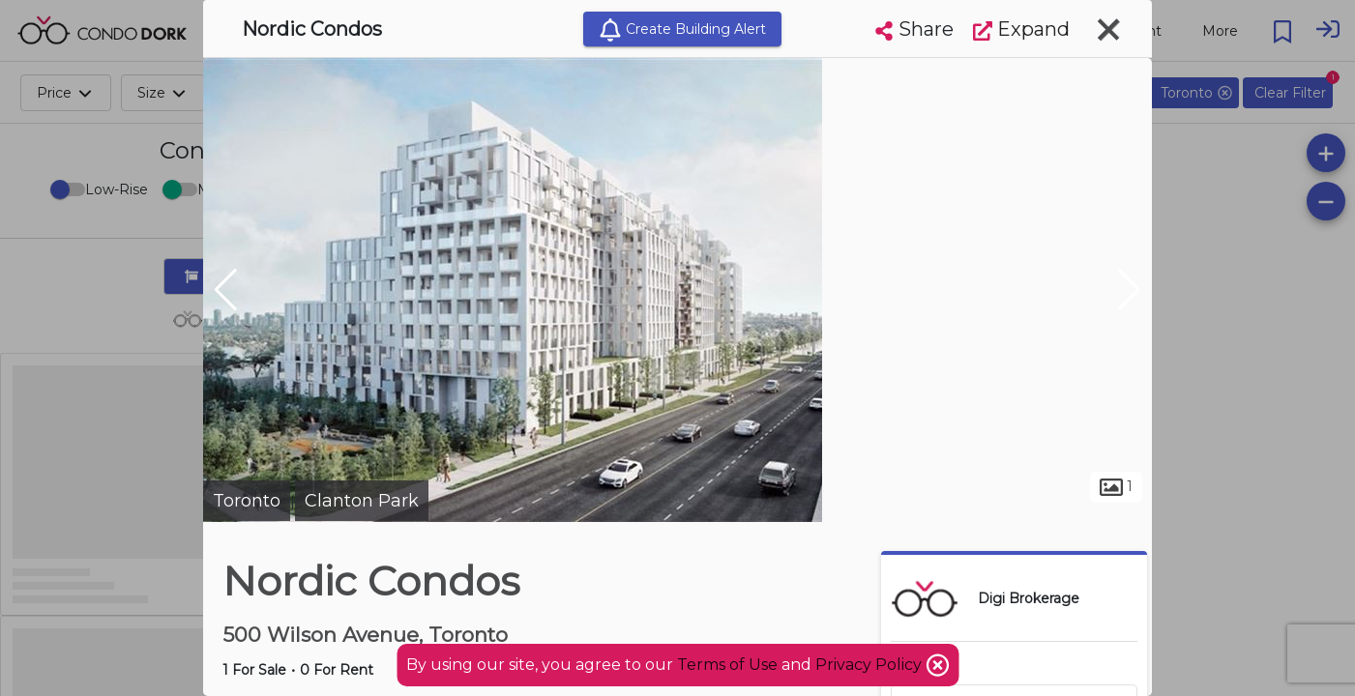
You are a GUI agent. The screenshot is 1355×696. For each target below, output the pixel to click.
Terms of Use (727, 664)
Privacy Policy (870, 664)
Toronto (246, 500)
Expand (1021, 29)
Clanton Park (362, 500)
